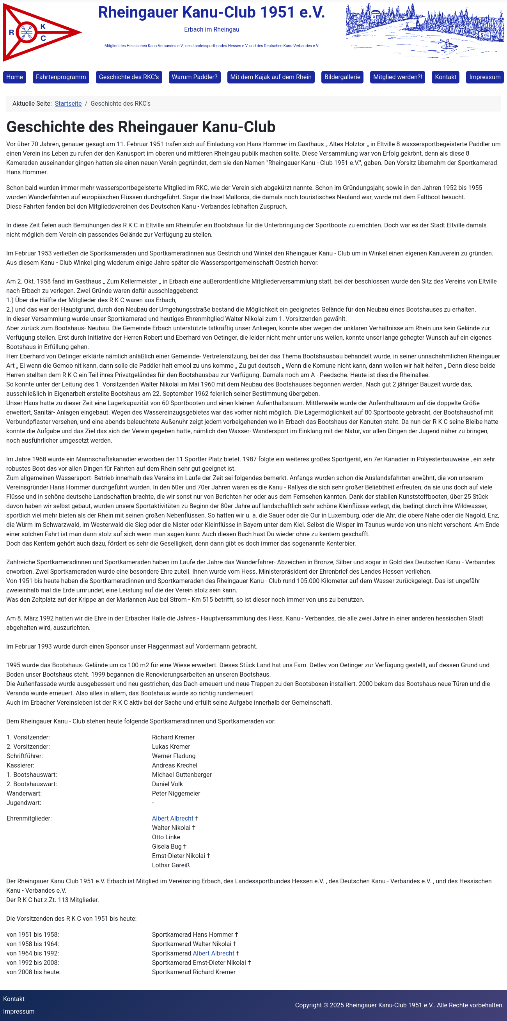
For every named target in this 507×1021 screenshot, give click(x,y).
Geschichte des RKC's (129, 77)
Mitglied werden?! (397, 77)
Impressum (485, 77)
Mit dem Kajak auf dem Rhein (271, 77)
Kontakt (445, 77)
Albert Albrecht (172, 818)
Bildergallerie (342, 77)
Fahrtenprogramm (61, 77)
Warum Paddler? (195, 77)
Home (14, 77)
